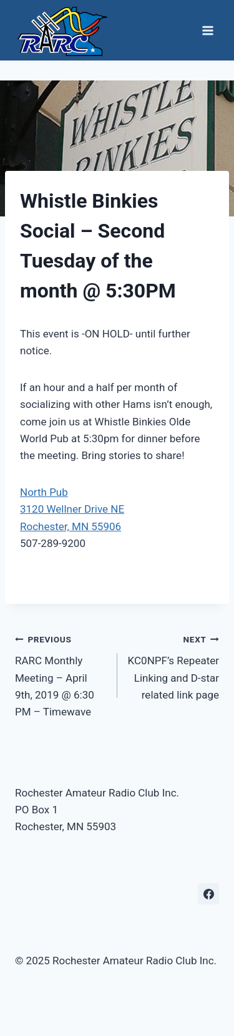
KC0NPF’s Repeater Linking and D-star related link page (174, 666)
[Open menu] (207, 30)
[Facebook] (208, 893)
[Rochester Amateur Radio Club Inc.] (62, 30)
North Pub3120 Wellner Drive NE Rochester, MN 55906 (72, 509)
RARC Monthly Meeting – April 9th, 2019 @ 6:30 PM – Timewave (61, 674)
